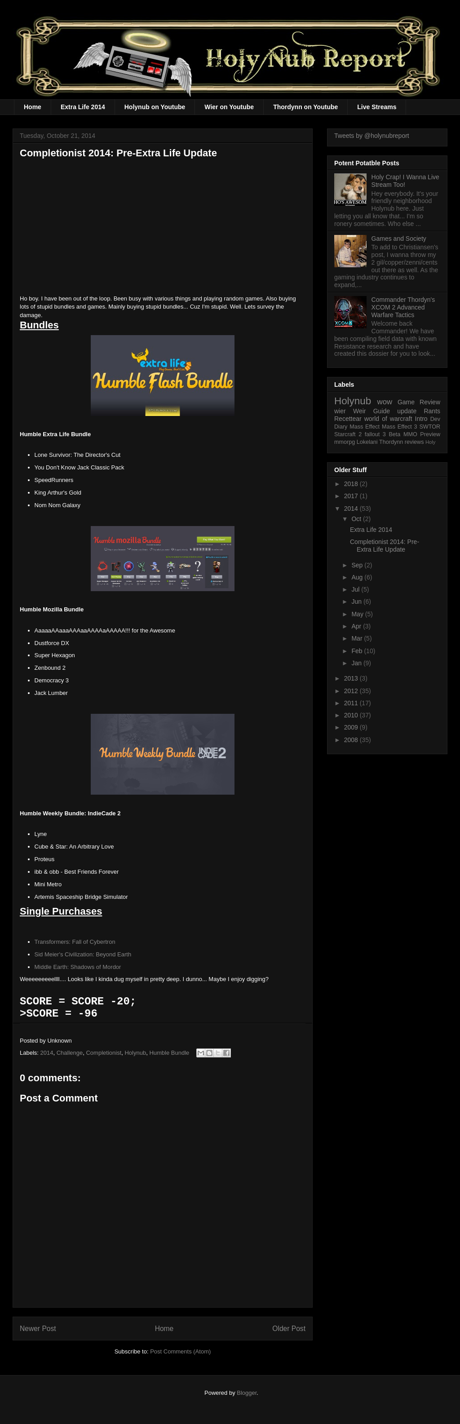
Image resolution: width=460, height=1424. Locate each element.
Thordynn (391, 442)
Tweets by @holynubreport (371, 135)
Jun (357, 601)
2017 (352, 496)
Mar (357, 638)
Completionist (103, 1052)
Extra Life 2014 (83, 107)
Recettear (348, 418)
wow (385, 402)
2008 (352, 739)
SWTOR (429, 427)
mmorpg (344, 442)
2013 (352, 678)
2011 (352, 703)
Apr (357, 626)
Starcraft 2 (348, 434)
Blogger (247, 1392)
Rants (432, 411)
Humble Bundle (169, 1052)
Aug (357, 577)
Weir (359, 411)
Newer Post (38, 1328)
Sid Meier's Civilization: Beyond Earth (83, 954)
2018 (352, 483)
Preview (430, 434)
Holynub (135, 1052)
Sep (357, 565)
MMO (410, 434)
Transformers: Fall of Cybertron (75, 941)
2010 (352, 715)
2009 (352, 727)
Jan (357, 663)
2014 (46, 1052)
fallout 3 (375, 434)
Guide (381, 411)
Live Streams (376, 107)
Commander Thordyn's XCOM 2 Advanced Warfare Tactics (403, 307)
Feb (357, 651)
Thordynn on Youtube (305, 107)
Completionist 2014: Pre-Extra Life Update (384, 545)
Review (430, 402)
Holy (430, 442)
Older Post (288, 1328)
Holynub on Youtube (155, 107)
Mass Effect (364, 427)
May (358, 614)
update (406, 411)
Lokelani (367, 442)
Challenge (70, 1052)
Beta (394, 434)
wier (340, 411)
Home (32, 107)
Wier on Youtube (229, 107)
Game (406, 402)
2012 (352, 690)
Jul (356, 589)
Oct (357, 518)
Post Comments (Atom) (180, 1351)
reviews (414, 442)
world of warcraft (388, 418)
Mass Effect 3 (399, 427)
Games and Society (399, 238)
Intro (421, 418)
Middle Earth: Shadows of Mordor (78, 967)
